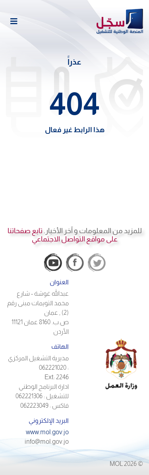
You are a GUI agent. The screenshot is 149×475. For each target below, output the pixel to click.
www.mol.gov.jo (47, 432)
